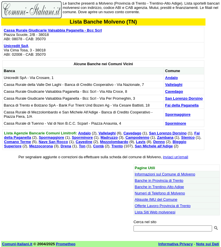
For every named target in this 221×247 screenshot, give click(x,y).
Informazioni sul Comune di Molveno (165, 174)
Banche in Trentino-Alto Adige (159, 187)
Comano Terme (17, 142)
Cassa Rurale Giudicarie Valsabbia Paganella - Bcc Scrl (53, 30)
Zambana (165, 137)
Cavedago (174, 91)
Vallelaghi (173, 84)
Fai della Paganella (182, 105)
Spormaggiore (177, 114)
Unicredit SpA (16, 46)
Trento (117, 146)
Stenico (188, 137)
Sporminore (175, 123)
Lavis (141, 142)
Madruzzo (109, 137)
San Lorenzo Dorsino (184, 98)
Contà (98, 146)
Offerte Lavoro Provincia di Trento (162, 206)
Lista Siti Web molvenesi (155, 212)
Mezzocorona (41, 146)
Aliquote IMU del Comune (156, 199)
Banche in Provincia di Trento (159, 180)
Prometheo (65, 244)
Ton (82, 146)
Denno (159, 142)
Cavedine (84, 142)
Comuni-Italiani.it (17, 244)
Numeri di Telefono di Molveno (160, 193)
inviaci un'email (175, 157)
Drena (66, 146)
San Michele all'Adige (154, 146)
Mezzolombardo (114, 142)
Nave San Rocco (53, 142)
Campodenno (137, 137)
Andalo (171, 78)
